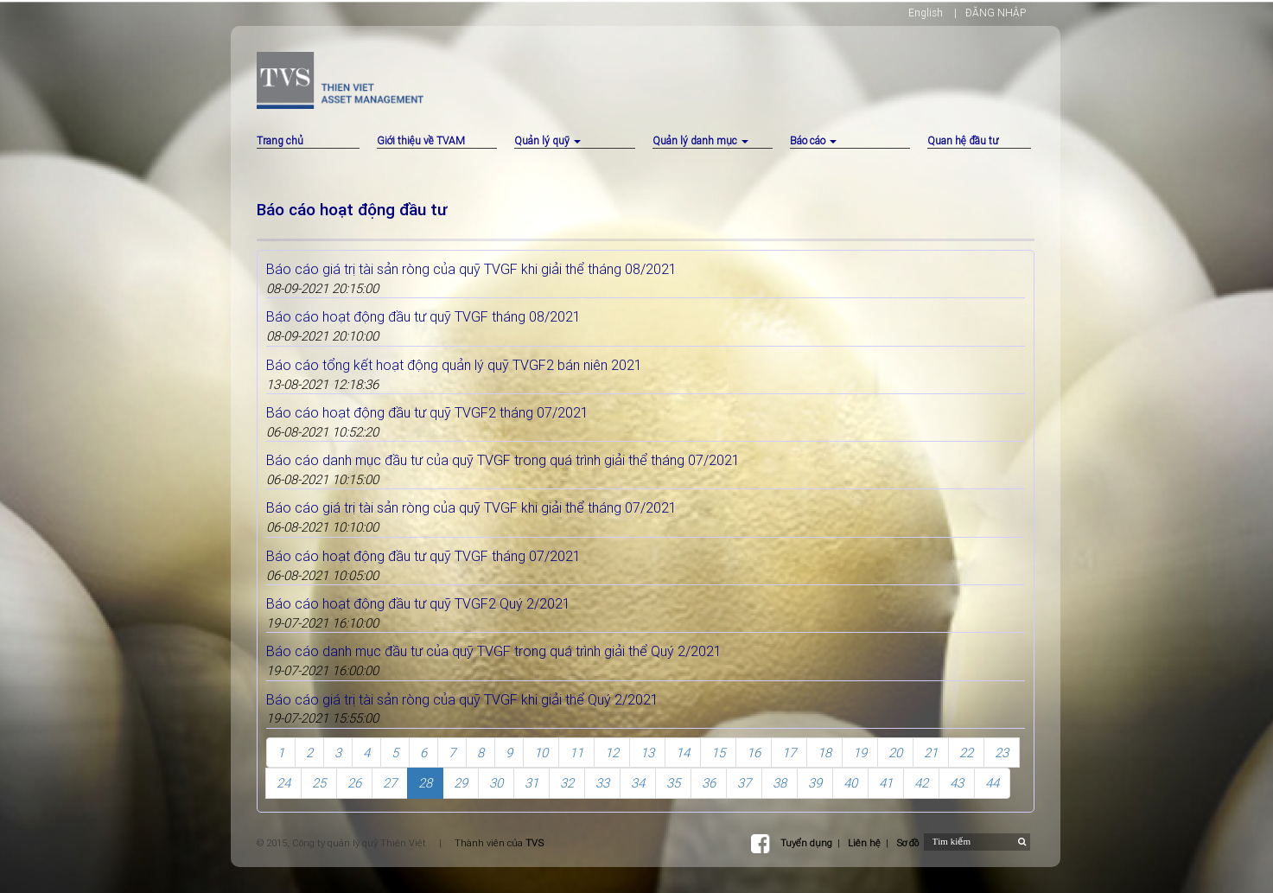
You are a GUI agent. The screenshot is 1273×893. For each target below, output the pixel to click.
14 (683, 752)
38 (779, 783)
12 (612, 752)
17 (789, 752)
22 (966, 752)
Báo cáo (813, 140)
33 (602, 783)
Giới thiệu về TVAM (421, 140)
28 (425, 783)
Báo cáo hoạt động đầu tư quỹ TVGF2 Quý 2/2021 (418, 603)
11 (576, 752)
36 (709, 783)
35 (673, 783)
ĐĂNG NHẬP (995, 12)
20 (895, 752)
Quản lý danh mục (700, 140)
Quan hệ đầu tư (962, 140)
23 (1002, 752)
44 (992, 783)
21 (931, 752)
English (925, 12)
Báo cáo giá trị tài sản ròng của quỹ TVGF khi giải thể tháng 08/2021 (471, 268)
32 (567, 783)
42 (921, 783)
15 (718, 752)
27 (390, 783)
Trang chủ (280, 140)
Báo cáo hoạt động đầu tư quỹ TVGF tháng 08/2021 (423, 316)
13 (647, 752)
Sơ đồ (907, 843)
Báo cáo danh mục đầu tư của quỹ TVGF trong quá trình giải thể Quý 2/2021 (494, 651)
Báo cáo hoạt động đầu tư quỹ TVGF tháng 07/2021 (423, 556)
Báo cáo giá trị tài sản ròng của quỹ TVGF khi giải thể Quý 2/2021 (462, 699)
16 (754, 752)
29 (461, 783)
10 (541, 752)
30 (496, 783)
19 (860, 752)
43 (957, 783)
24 (283, 783)
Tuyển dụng (806, 843)
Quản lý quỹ (547, 140)
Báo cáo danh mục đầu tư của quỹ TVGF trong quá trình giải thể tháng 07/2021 (503, 460)
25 (319, 783)
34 (638, 783)
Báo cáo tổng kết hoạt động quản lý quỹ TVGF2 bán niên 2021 (454, 364)
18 (824, 752)
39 (815, 783)
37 (744, 783)
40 (850, 783)
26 (354, 783)
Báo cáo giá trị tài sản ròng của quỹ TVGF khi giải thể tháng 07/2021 (471, 507)
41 (886, 783)
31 (531, 783)
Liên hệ (864, 843)
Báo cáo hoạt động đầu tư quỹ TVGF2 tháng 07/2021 (427, 412)
